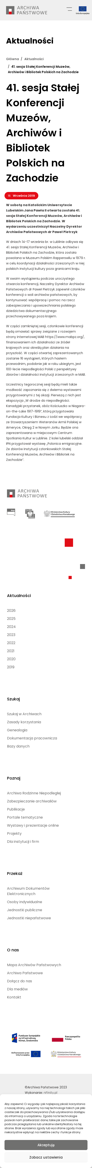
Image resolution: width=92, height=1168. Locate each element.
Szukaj (13, 699)
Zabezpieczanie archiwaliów (32, 801)
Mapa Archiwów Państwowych (34, 965)
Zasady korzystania (24, 722)
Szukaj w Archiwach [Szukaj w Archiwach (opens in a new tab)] (24, 714)
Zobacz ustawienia (46, 1157)
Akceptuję (46, 1145)
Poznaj (13, 778)
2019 (10, 667)
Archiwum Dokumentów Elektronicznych (28, 891)
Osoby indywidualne (24, 901)
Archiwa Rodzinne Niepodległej (34, 793)
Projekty (14, 833)
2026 (11, 610)
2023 (11, 634)
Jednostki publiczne (24, 910)
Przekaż (14, 873)
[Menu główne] (69, 8)
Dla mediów (17, 989)
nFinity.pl (50, 1092)
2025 (11, 618)
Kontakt (14, 997)
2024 (11, 626)
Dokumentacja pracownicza (32, 738)
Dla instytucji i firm (23, 841)
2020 (11, 659)
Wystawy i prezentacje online (33, 825)
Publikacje (16, 809)
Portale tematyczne (25, 817)
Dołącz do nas (19, 981)
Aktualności (19, 595)
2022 (11, 642)
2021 (10, 651)
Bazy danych (18, 746)
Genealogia (17, 730)
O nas (13, 950)
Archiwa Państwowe (25, 973)
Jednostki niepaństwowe (29, 918)
